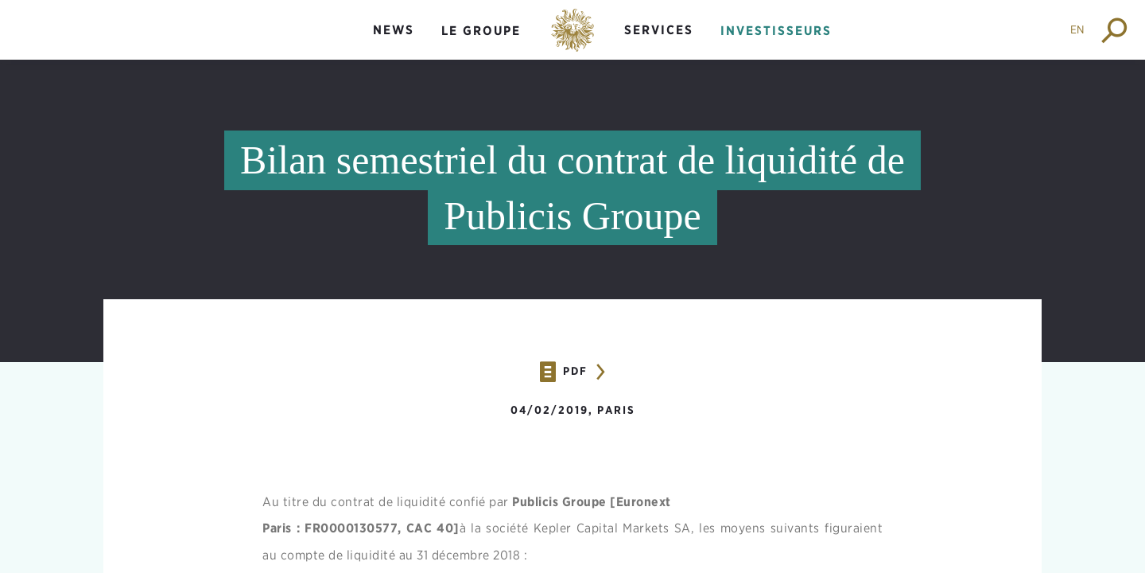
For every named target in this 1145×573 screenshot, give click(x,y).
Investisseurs (776, 30)
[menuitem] (393, 43)
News (393, 29)
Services (658, 29)
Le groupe (481, 30)
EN (1077, 29)
